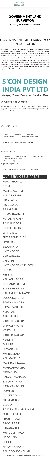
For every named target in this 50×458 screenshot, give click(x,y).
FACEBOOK (6, 142)
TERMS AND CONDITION (29, 136)
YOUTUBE (22, 142)
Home (13, 25)
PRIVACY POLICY (9, 136)
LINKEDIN (30, 142)
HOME (6, 134)
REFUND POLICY (21, 156)
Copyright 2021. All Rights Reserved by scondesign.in (25, 455)
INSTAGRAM (14, 142)
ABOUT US (17, 134)
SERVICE (30, 134)
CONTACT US (38, 156)
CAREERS (7, 156)
